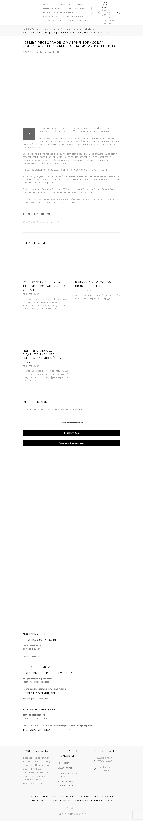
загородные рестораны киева (37, 688)
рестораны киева (31, 666)
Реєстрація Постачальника (71, 453)
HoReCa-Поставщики (40, 703)
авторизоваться (78, 420)
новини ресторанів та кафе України (74, 736)
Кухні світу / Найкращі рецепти (65, 15)
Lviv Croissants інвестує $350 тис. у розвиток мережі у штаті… (45, 296)
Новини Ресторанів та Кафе (77, 39)
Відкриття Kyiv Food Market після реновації (97, 294)
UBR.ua (33, 154)
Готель (56, 7)
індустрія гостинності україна (48, 683)
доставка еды (34, 644)
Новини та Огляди (104, 796)
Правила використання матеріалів (93, 801)
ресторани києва (37, 677)
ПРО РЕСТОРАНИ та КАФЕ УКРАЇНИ (39, 736)
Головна (33, 796)
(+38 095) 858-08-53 (106, 16)
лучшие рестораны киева (35, 728)
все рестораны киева (40, 720)
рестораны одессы (32, 655)
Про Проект (63, 762)
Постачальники (61, 10)
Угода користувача (60, 801)
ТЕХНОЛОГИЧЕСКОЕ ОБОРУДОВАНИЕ (50, 740)
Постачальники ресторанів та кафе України (44, 699)
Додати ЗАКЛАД (71, 443)
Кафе (55, 3)
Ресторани (68, 796)
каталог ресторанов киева (36, 692)
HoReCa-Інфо (37, 801)
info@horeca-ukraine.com (108, 26)
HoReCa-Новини (74, 7)
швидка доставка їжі (40, 650)
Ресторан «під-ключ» (64, 25)
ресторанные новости (34, 725)
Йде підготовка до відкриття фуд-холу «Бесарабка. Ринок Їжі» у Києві (42, 366)
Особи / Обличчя (62, 29)
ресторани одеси (31, 659)
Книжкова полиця (63, 32)
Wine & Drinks (60, 21)
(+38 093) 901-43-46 (106, 21)
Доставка (84, 796)
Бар (81, 3)
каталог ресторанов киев (35, 709)
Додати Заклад (65, 767)
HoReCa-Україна (31, 39)
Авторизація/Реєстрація (71, 433)
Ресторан (69, 3)
